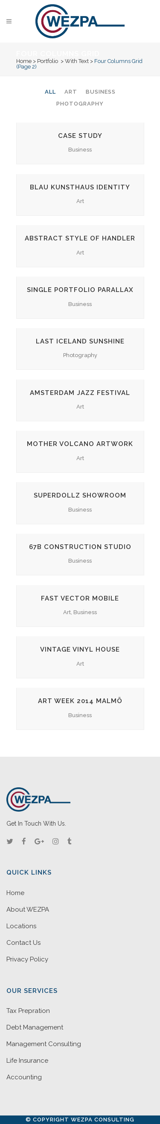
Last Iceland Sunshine (80, 341)
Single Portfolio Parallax (80, 290)
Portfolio (47, 61)
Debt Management (34, 1027)
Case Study (80, 136)
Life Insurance (27, 1060)
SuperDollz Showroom (80, 495)
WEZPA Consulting (102, 1119)
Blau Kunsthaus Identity (80, 187)
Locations (21, 926)
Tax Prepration (28, 1011)
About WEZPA (27, 909)
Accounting (24, 1077)
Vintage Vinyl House (80, 649)
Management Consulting (43, 1044)
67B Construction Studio (80, 547)
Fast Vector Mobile (80, 598)
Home (24, 61)
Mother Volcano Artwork (80, 444)
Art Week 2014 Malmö (80, 701)
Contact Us (23, 943)
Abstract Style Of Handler (80, 238)
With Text (77, 61)
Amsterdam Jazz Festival (80, 393)
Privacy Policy (27, 959)
